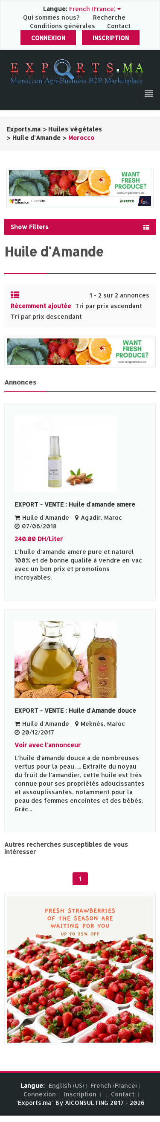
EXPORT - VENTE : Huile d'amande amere (75, 504)
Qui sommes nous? (52, 17)
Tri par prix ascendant (108, 305)
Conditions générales (63, 25)
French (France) (113, 1085)
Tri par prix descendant (46, 316)
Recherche (109, 17)
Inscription (111, 37)
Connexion (48, 37)
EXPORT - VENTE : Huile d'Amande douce (75, 710)
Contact (119, 25)
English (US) (66, 1085)
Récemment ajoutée (41, 305)
